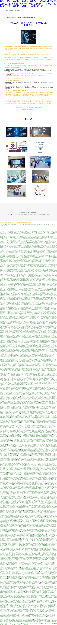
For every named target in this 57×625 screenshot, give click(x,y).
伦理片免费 (7, 527)
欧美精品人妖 (20, 579)
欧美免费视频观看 (29, 534)
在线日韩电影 (41, 397)
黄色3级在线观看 (5, 508)
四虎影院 (54, 439)
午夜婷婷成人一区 (7, 441)
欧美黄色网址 (52, 610)
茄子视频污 (50, 245)
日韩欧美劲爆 (51, 474)
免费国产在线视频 (15, 553)
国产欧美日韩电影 (10, 514)
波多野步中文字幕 (5, 323)
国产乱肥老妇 (30, 322)
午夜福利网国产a (36, 558)
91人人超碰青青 (36, 337)
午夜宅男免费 (13, 252)
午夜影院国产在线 (16, 331)
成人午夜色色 (25, 427)
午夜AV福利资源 (9, 420)
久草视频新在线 (18, 415)
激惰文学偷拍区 (48, 402)
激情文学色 (46, 335)
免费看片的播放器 (20, 417)
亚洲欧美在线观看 (51, 264)
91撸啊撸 (29, 460)
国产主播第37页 (52, 335)
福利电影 (46, 423)
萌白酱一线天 (15, 326)
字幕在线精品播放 (41, 311)
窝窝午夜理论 (48, 322)
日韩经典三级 (35, 449)
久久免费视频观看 (8, 538)
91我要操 (45, 299)
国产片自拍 (25, 280)
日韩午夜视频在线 (36, 432)
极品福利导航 (31, 346)
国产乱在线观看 (32, 621)
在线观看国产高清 (49, 401)
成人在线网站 (30, 404)
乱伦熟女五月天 (47, 237)
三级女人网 (38, 508)
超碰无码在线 (26, 323)
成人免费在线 (3, 288)
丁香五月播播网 (7, 599)
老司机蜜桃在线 (3, 259)
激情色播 (5, 427)
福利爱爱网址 (23, 303)
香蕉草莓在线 (20, 586)
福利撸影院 (47, 266)
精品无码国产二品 (5, 342)
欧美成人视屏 (7, 606)
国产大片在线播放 (33, 548)
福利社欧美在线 (47, 573)
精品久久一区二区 (29, 587)
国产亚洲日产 (30, 478)
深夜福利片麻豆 (25, 511)
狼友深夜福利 (46, 497)
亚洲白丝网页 (44, 592)
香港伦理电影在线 (26, 246)
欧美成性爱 (10, 443)
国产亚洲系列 (27, 430)
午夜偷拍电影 (34, 507)
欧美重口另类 (15, 585)
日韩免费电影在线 (17, 576)
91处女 (19, 276)
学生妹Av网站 (4, 233)
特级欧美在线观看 (36, 257)
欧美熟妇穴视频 (46, 313)
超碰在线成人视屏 (43, 558)
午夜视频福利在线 (10, 449)
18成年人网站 (17, 269)
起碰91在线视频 (5, 389)
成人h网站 (19, 412)
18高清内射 (10, 410)
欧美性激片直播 (27, 492)
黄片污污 (2, 501)
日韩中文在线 (38, 256)
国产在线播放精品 (21, 568)
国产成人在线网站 (7, 255)
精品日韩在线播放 (38, 515)
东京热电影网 (4, 600)
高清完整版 (35, 403)
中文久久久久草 (5, 435)
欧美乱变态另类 (51, 396)
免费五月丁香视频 (35, 307)
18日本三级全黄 (20, 345)
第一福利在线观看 (47, 531)
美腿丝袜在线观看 (28, 326)
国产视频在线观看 (49, 501)
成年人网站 (27, 566)
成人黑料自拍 (42, 309)
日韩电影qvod (18, 463)
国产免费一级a (30, 487)
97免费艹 (11, 302)
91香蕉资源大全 (22, 569)
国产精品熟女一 (37, 252)
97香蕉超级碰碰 (42, 307)
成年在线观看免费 (26, 359)
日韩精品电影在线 (26, 451)
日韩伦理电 (22, 564)
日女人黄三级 (19, 446)
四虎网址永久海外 (5, 492)
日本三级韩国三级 (21, 432)
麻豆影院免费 (38, 344)
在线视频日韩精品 (28, 547)
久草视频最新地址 (41, 484)
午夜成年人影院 (36, 576)
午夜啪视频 (5, 349)
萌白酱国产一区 (14, 242)
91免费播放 (40, 410)
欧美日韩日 (47, 416)
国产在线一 (29, 254)
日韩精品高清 (36, 300)
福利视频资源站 (33, 231)
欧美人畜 (20, 397)
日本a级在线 (19, 352)
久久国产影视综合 (24, 250)
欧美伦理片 (13, 399)
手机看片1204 (38, 266)
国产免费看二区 (48, 307)
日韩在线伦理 (31, 609)
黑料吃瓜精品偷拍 (48, 270)
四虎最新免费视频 (42, 481)
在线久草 (10, 487)
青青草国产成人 (31, 248)
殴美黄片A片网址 (38, 396)
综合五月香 (20, 255)
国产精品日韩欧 (14, 423)
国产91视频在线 (17, 555)
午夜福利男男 (47, 599)
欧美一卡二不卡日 (14, 527)
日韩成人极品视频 (20, 333)
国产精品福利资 (13, 593)
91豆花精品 (43, 508)
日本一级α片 (20, 510)
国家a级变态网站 (36, 495)
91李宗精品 (53, 328)
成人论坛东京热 (46, 418)
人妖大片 (20, 342)
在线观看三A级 (40, 510)
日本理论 (12, 335)
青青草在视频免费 (15, 445)
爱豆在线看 (29, 289)
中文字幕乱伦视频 (35, 596)
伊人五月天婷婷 (4, 530)
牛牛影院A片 (15, 311)
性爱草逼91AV (48, 306)
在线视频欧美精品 (25, 493)
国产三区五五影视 (8, 539)
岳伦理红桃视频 (12, 430)
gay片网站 (40, 503)
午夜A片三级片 (27, 292)
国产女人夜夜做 (38, 317)
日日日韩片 (32, 536)
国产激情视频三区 (39, 323)
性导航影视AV (42, 271)
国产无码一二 (45, 298)
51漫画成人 (5, 285)
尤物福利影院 (41, 411)
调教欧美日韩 (19, 500)
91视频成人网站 (27, 429)
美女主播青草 (7, 267)
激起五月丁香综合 (41, 519)
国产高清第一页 (25, 317)
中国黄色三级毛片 (10, 550)
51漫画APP (15, 307)
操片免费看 (40, 492)
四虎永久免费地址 (11, 483)
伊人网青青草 (23, 276)
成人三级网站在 (38, 284)
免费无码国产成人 (3, 444)
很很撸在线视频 (7, 423)
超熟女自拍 (34, 460)
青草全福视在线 (36, 271)
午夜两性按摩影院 (15, 439)
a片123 (47, 316)
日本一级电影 (2, 302)
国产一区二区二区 (7, 237)
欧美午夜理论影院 (32, 475)
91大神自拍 (16, 233)
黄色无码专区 (8, 445)
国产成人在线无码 (39, 341)
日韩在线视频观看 (11, 600)
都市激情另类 (25, 500)
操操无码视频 (19, 317)
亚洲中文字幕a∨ (40, 540)
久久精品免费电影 (12, 431)
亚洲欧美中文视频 (34, 360)
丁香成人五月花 (15, 274)
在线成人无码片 (21, 470)
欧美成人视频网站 (32, 427)
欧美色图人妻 (13, 240)
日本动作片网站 (18, 601)
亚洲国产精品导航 (24, 241)
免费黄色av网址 (3, 327)
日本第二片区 (53, 350)
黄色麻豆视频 (31, 588)
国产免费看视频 (32, 309)
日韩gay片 (52, 417)
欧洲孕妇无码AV (16, 582)
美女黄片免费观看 (35, 340)
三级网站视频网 (42, 340)
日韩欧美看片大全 (6, 533)
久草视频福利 (51, 427)
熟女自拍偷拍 (11, 299)
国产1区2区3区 (29, 527)
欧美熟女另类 (22, 425)
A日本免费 (43, 441)
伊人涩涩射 (20, 285)
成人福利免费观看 (11, 385)
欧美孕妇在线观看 (48, 521)
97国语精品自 (38, 566)
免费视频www (23, 491)
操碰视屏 (38, 251)
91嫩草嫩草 (52, 492)
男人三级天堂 (10, 576)
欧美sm (20, 454)
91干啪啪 (2, 358)
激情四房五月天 (26, 590)
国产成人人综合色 (42, 385)
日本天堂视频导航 (15, 247)
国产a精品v (53, 488)
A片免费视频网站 (14, 599)
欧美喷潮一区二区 (42, 350)
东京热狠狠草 (18, 275)
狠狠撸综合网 (51, 581)
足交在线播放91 (23, 232)
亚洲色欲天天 (13, 453)
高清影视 (48, 516)
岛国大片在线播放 (45, 530)
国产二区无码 (16, 349)
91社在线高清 (34, 264)
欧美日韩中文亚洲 (26, 497)
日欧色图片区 (35, 413)
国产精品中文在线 (20, 515)
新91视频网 (48, 259)
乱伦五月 (7, 330)
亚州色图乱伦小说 (46, 274)
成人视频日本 (44, 245)
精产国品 (7, 318)
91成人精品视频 (35, 237)
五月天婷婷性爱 (46, 503)
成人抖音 (35, 352)
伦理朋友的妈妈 (36, 303)
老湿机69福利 (10, 505)
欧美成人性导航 (51, 525)
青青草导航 (35, 444)
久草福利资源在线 (19, 441)
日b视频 (33, 284)
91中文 (13, 303)
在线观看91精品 (52, 358)
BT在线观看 (33, 398)
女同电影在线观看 (50, 359)
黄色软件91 (43, 285)
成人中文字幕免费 (41, 330)
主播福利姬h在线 (44, 284)
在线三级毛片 (45, 482)
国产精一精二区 (51, 284)
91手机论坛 (48, 347)
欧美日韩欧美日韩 (16, 562)
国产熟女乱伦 (23, 403)
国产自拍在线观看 (30, 450)
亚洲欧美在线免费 (13, 432)
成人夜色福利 (12, 508)
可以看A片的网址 (42, 394)
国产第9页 (10, 486)
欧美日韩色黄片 (11, 251)
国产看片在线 (4, 468)
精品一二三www (26, 397)
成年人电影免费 (32, 508)
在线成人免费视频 (21, 495)
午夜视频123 (15, 309)
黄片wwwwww (18, 581)
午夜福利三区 (47, 453)
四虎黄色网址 (50, 614)
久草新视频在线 (22, 299)
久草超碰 (2, 616)
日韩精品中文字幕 (45, 544)
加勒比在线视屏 (19, 327)
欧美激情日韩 (39, 304)
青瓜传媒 (48, 506)
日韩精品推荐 (32, 316)
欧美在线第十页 (13, 503)
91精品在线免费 (24, 592)
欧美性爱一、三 (51, 515)
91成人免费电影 (31, 600)
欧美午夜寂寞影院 (26, 287)
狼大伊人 (2, 465)
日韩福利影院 (13, 497)
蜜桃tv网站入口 (51, 298)
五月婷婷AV (30, 401)
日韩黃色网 (35, 514)
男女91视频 (35, 311)
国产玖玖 (21, 347)
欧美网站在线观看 (24, 501)
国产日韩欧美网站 (48, 309)
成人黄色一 (4, 434)
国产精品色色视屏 (29, 260)
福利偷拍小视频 (53, 229)
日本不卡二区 (54, 243)
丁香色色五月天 (12, 473)
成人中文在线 (45, 606)
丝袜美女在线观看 (30, 392)
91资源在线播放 (15, 607)
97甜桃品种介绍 (50, 319)
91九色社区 (48, 489)
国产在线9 (21, 262)
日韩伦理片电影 (35, 524)
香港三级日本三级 (45, 459)
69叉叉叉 (31, 355)
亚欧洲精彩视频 (8, 412)
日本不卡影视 (27, 496)
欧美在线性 (12, 488)
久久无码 (32, 347)
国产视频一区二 (15, 534)
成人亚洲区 (27, 279)
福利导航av (7, 459)
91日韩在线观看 (22, 349)
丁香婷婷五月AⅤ (12, 389)
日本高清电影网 (24, 269)
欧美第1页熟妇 (29, 607)
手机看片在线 (53, 526)
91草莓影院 (16, 251)
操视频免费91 (32, 256)
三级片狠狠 (38, 472)
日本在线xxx (50, 482)
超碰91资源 (37, 288)
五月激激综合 (21, 411)
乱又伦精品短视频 (14, 588)
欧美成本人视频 (5, 574)
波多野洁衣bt (52, 460)
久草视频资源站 (14, 255)
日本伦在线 (24, 581)
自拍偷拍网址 (6, 543)
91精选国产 (50, 294)
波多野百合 (29, 391)
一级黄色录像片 (3, 514)
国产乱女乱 (42, 326)
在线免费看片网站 (8, 502)
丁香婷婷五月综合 (48, 280)
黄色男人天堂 (25, 554)
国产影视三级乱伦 (26, 606)
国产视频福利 (51, 406)
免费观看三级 (37, 501)
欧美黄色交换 (15, 468)
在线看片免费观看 (21, 587)
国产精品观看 (6, 401)
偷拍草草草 (33, 325)
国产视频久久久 (5, 484)
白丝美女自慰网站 (12, 356)
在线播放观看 (8, 308)
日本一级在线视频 (48, 271)
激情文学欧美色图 (14, 544)
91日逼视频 (3, 326)
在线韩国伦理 (53, 621)
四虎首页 (24, 576)
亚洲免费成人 (4, 483)
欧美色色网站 (45, 450)
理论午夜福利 (36, 468)
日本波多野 (54, 481)
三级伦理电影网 (46, 463)
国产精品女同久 (33, 467)
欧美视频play (50, 582)
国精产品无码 (50, 591)
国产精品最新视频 (18, 519)
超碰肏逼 (30, 545)
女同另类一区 (50, 507)
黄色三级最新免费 (37, 346)
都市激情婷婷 (45, 275)
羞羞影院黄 (10, 604)
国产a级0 (2, 232)
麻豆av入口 (14, 440)
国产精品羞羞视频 (50, 431)
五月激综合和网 (36, 486)
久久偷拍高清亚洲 (24, 294)
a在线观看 (22, 388)
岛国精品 (20, 585)
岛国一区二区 (16, 302)
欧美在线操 (51, 399)
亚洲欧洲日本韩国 (41, 425)
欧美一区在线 (24, 267)
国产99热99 (8, 569)
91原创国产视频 (10, 262)
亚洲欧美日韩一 (22, 534)
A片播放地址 (38, 431)
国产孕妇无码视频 (36, 349)
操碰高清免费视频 (26, 262)
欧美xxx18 (36, 502)
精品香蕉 (17, 270)
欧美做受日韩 (24, 254)
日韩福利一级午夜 (15, 559)
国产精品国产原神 (18, 450)
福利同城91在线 (38, 606)
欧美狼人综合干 (32, 420)
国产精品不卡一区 (21, 421)
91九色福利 (18, 318)
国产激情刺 (22, 553)
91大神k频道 (44, 618)
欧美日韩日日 (24, 562)
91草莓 (4, 347)
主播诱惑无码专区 (13, 358)
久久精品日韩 (22, 445)
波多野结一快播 (27, 481)
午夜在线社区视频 (46, 621)
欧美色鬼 (3, 453)
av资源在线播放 (6, 588)
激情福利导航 (52, 503)
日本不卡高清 (23, 449)
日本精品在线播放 (6, 336)
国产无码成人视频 (34, 389)
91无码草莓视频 (44, 566)
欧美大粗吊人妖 (41, 336)
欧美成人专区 (18, 530)
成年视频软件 (42, 605)
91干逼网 (32, 399)
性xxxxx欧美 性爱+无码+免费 (21, 600)
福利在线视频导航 (34, 350)
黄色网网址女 (21, 274)
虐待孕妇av (42, 501)
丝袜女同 (41, 303)
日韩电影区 (2, 527)
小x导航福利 (14, 341)
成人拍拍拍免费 (3, 271)
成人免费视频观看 (52, 577)
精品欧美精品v (24, 339)
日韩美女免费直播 (35, 335)
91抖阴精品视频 (24, 538)
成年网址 (21, 398)
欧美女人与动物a (35, 605)
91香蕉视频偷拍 (44, 536)
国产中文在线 (19, 539)
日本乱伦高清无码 (12, 351)
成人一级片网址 (22, 502)
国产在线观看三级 (28, 408)
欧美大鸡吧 (12, 337)
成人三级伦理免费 (49, 233)
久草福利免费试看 (23, 337)
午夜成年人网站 (49, 346)
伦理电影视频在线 (36, 446)
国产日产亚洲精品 (28, 264)
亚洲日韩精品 (41, 444)
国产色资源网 (36, 434)
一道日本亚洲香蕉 (20, 238)
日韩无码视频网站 (21, 311)
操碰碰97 (44, 562)
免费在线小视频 (12, 264)
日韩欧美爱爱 (22, 279)
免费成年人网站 (13, 418)
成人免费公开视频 (30, 482)
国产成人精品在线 (24, 531)
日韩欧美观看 (15, 479)
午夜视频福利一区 (48, 524)
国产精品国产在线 (13, 522)
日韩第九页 (34, 614)
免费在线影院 (54, 330)
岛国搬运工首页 (29, 303)
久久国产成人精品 (39, 292)
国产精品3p (34, 326)
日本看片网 (16, 397)
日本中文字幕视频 (52, 443)
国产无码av (55, 309)
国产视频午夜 (50, 472)
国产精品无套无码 (43, 318)
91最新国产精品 (30, 275)
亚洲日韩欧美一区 (26, 539)
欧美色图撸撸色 (28, 418)
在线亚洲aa (44, 539)
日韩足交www (52, 593)
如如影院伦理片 (51, 421)
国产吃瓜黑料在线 (34, 506)
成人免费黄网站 (42, 543)
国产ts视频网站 (50, 299)
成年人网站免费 (50, 318)
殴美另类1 (24, 450)
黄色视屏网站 (20, 287)
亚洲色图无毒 (23, 469)
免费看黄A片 (4, 403)
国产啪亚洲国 (2, 325)
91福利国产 (29, 578)
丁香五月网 (23, 486)
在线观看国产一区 (39, 463)
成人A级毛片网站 (13, 416)
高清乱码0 (36, 273)
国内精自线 (18, 235)
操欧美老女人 (29, 298)
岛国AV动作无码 (12, 260)
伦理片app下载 (35, 250)
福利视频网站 (13, 620)
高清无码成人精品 (8, 614)
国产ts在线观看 (9, 331)
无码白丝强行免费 (50, 332)
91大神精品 (28, 247)
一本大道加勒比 (32, 453)
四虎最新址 (16, 425)
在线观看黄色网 (30, 352)
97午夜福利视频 (5, 260)
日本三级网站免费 (16, 538)
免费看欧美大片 (45, 440)
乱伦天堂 (25, 345)
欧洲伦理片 (32, 412)
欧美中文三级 (49, 543)
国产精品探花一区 (18, 304)
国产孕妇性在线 (26, 498)
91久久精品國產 (44, 446)
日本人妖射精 (51, 292)
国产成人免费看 (14, 406)
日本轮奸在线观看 (10, 477)
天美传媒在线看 (22, 434)
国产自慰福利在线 (18, 597)
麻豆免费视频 (19, 621)
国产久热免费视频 (17, 443)
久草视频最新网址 (27, 274)
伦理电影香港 (6, 298)
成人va (32, 455)
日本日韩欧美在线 (15, 344)
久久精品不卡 (12, 548)
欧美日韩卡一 (32, 602)
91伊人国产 (45, 474)
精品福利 (54, 327)
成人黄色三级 (42, 468)
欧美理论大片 (25, 415)
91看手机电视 (52, 459)
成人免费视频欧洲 (11, 529)
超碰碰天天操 (19, 245)
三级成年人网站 (24, 436)
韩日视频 (16, 293)
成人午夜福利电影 (39, 498)
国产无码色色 (14, 300)
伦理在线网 (10, 434)
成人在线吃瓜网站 (7, 316)
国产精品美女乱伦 (51, 571)
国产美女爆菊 (48, 478)
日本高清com (13, 577)
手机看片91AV (51, 568)
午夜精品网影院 (7, 280)
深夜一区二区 (3, 392)
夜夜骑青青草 (8, 240)
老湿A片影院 (2, 311)
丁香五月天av (14, 345)
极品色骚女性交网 (50, 385)
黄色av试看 (20, 544)
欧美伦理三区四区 (29, 387)
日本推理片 (20, 309)
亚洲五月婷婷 (19, 497)
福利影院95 (2, 412)
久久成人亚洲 (25, 319)
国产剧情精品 (42, 233)
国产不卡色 (31, 515)
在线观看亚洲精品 (44, 279)
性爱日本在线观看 (40, 388)
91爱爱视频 (2, 261)
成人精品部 (11, 552)
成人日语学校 (17, 422)
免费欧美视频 (54, 306)
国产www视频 (20, 328)
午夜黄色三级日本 (49, 596)
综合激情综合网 (17, 402)
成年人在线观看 (7, 406)
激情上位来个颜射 (6, 544)
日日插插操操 (52, 436)
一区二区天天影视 (37, 517)
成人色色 (24, 399)
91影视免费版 (27, 473)
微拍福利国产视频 (39, 242)
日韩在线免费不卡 (35, 483)
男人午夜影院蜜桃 (20, 481)
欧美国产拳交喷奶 (12, 266)
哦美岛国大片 (11, 519)
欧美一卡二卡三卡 (25, 479)
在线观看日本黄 (51, 303)
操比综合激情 (29, 423)
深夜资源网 (50, 563)
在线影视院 (28, 464)
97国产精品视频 (49, 256)
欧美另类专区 (47, 502)
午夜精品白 (5, 455)
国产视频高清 (41, 254)
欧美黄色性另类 (19, 508)
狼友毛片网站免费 (37, 623)
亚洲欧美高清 (31, 440)
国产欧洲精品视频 (53, 615)
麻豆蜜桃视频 (49, 595)
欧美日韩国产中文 (28, 503)
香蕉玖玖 (51, 487)
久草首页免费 (43, 401)
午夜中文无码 (51, 536)
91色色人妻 (40, 275)
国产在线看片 (16, 536)
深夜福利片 (12, 601)
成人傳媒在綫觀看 (9, 388)
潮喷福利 (34, 426)
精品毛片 (31, 313)
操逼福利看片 (50, 393)
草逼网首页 (53, 247)
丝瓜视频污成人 (9, 347)
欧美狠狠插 (31, 300)
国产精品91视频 (38, 332)
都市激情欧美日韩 (17, 484)
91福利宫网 (13, 481)
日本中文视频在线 (31, 319)
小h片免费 (24, 260)
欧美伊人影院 (9, 274)
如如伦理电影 (45, 535)
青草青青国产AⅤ (14, 590)
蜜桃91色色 (15, 298)
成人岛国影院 (13, 316)
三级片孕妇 (39, 574)
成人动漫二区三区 (20, 316)
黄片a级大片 (29, 449)
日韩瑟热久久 (7, 586)
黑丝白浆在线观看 (29, 516)
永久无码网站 (14, 596)
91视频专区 (43, 597)
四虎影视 (19, 267)
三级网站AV (28, 574)
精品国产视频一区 (37, 404)
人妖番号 (26, 615)
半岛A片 (3, 568)
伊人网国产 (33, 568)
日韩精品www (9, 585)
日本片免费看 (52, 397)
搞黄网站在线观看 (45, 302)
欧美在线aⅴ (45, 572)
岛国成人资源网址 (22, 391)
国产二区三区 (20, 229)
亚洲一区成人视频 (46, 281)
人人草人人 (37, 602)
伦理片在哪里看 (20, 308)
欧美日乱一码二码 (30, 559)
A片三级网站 (36, 290)
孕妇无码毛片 (8, 524)
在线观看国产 (41, 449)
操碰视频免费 (37, 489)
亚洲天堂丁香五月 (27, 295)
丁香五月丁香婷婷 (37, 345)
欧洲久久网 (18, 525)
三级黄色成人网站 (10, 422)
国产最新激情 (26, 441)
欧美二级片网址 (34, 339)
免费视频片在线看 (20, 430)
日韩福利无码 (14, 340)
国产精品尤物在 (14, 283)
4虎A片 (5, 526)
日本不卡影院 (22, 394)
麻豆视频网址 (10, 526)
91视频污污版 (10, 464)
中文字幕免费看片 (38, 435)
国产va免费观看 (54, 274)
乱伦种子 (29, 229)
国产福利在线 (42, 251)
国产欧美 (40, 273)
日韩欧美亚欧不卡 (20, 496)
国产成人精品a (13, 459)
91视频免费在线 (23, 350)
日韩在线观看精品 (53, 300)
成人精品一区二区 (10, 259)
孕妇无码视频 (13, 500)
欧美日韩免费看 (20, 492)
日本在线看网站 (14, 524)
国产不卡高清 (16, 288)
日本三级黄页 (38, 536)
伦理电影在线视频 (48, 462)
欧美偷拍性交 (24, 478)
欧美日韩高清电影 (51, 558)
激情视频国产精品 (42, 250)
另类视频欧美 (52, 316)
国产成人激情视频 (41, 270)
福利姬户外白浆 (25, 552)
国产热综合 (50, 279)
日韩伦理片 (51, 326)
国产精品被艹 (48, 477)
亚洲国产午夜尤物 (43, 469)
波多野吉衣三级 (27, 302)
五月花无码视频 (21, 306)
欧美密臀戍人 (26, 453)
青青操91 (47, 355)
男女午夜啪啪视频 (13, 421)
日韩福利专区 (54, 340)
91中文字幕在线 (5, 264)
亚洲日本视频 (13, 278)
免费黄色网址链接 (39, 573)
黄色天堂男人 (27, 256)
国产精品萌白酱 (7, 335)
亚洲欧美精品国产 (33, 590)
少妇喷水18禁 (10, 307)
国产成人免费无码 (15, 284)
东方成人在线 (43, 276)
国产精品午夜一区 (40, 243)
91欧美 (7, 511)
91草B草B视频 (30, 252)
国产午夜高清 (15, 312)
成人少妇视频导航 (48, 269)
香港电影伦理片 (34, 281)
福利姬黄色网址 (3, 274)
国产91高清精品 (27, 238)
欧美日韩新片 (49, 434)
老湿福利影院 (31, 500)
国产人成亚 (17, 467)
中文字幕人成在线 (8, 413)
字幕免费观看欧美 (37, 478)
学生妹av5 (49, 481)
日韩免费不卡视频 (20, 593)
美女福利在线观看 (15, 346)
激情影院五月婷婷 (22, 533)
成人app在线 (24, 255)
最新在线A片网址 (13, 287)
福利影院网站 (43, 255)
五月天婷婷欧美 (34, 267)
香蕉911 (15, 236)
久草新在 (3, 585)
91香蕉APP (15, 229)
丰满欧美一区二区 (4, 443)
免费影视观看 (30, 265)
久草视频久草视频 (45, 552)
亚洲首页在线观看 (24, 567)
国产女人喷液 (3, 497)
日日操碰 (9, 454)
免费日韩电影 (53, 251)
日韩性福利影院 (25, 525)
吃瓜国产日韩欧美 (11, 581)
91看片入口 (2, 344)
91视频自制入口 (20, 610)
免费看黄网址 (16, 398)
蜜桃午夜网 (25, 308)
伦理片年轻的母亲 (37, 619)
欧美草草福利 (6, 521)
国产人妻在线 (10, 478)
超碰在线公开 (13, 332)
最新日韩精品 (41, 260)
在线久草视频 (4, 529)
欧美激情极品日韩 (40, 620)
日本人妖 (52, 511)
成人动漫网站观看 (22, 237)
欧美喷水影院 (53, 260)
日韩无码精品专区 (13, 393)
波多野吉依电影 (18, 260)
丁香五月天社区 (29, 403)
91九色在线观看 (32, 330)
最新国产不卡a (36, 607)
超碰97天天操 (11, 555)
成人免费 (11, 298)
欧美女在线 (46, 397)
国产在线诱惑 (26, 333)
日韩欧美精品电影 (41, 590)
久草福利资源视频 (33, 448)
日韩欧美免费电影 (19, 483)
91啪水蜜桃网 (10, 349)
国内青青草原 (6, 535)
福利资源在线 (18, 248)
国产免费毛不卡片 (27, 347)
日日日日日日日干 (19, 498)
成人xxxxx (47, 326)
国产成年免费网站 (4, 270)
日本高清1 (29, 439)
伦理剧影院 (43, 473)
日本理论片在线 (34, 439)
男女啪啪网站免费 (9, 619)
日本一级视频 (31, 396)
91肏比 (46, 337)
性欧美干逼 (15, 495)
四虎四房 (18, 340)
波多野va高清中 (28, 543)
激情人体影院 (29, 469)
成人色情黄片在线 (37, 279)
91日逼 (1, 349)
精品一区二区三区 (28, 524)
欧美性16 (32, 279)
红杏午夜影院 (45, 421)
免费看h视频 (46, 411)
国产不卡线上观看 (18, 460)
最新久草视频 (52, 552)
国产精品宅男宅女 (35, 591)
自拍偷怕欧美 (9, 411)
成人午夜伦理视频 (21, 543)
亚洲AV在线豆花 (24, 340)
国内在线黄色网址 (10, 404)
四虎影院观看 (52, 479)
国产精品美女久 (37, 597)
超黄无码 (35, 333)
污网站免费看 (29, 257)
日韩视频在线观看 (46, 526)
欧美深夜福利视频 (29, 619)
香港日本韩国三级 (22, 423)
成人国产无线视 (24, 318)
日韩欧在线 (51, 450)
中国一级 (11, 402)
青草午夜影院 (41, 599)
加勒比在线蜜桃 (45, 422)
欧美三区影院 (51, 566)
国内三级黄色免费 (36, 563)
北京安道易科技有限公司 (14, 11)
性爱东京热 (4, 284)
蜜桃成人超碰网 (47, 360)
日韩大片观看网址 (14, 271)
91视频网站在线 (9, 248)
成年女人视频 (29, 235)
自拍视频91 (42, 257)
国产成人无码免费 (52, 554)
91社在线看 (35, 328)
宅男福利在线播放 (47, 323)
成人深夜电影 (44, 241)
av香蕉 (26, 557)
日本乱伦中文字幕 (48, 567)
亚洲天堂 (53, 398)
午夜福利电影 (45, 426)
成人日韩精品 (48, 340)
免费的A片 (32, 566)
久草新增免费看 (7, 417)
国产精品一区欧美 (52, 530)
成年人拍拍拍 (51, 623)
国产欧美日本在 (46, 451)
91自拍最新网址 (25, 248)
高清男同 (16, 360)
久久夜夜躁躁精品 (22, 468)
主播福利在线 (8, 448)
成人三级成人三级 (34, 599)
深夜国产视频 (19, 351)
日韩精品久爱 (7, 620)
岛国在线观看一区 (39, 586)
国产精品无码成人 (27, 488)
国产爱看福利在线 (36, 569)
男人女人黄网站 (43, 569)
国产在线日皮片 (49, 349)
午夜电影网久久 (22, 251)
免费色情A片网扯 (52, 302)
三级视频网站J (4, 345)
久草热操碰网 (27, 579)
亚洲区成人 (29, 340)
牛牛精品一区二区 (47, 430)
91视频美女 (17, 465)
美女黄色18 (20, 312)
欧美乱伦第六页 (33, 493)
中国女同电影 (16, 392)
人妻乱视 (2, 255)
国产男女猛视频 (30, 328)
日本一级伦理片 (11, 451)
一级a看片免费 (44, 393)
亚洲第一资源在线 (47, 498)
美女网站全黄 (16, 619)
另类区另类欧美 (52, 295)
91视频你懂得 (5, 279)
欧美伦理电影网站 (24, 259)
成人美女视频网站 (15, 512)
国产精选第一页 (28, 564)
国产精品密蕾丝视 (8, 396)
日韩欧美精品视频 (33, 393)
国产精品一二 (29, 563)
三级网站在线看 (39, 526)
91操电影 (16, 335)
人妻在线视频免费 (25, 521)
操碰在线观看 (46, 448)
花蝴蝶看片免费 (20, 236)
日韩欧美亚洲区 (36, 571)
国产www (29, 342)
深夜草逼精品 (3, 425)
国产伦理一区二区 (7, 399)
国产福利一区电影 (18, 451)
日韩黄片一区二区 (28, 431)
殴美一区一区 (43, 578)
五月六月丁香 (25, 458)
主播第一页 (52, 283)
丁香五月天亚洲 (34, 336)
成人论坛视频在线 (47, 408)
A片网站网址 (41, 335)
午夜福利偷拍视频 (45, 456)
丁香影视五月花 (34, 314)
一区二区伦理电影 (37, 465)
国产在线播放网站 (7, 278)
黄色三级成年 (4, 295)
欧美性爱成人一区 (43, 387)
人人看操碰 (18, 273)
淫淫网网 (18, 278)
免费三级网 (18, 602)
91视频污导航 (53, 323)
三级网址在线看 (53, 411)
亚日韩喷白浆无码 (35, 595)
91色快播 (43, 266)
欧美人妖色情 (39, 568)
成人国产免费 (25, 514)
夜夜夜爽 (36, 550)
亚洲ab (43, 269)
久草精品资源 (13, 515)
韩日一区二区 (31, 245)
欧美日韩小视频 (32, 341)
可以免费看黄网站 (39, 470)
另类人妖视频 (40, 313)
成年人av (31, 585)
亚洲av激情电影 (42, 293)
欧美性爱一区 (48, 429)
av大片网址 (16, 605)
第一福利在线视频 (23, 505)
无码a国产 (44, 574)
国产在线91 (30, 280)
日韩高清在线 (33, 472)
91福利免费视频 (20, 356)
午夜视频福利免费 (18, 355)
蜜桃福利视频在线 (25, 443)
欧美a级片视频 (51, 606)
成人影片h (8, 275)
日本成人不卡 (42, 524)
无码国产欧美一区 (29, 502)
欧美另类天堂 (8, 557)
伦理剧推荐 (37, 319)
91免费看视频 (45, 333)
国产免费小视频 (18, 535)
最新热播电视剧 (37, 557)
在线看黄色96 (28, 421)
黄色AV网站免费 (15, 387)
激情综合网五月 (13, 586)
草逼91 (28, 407)
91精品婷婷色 (12, 520)
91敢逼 (45, 507)
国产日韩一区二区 (48, 261)
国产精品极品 (40, 479)
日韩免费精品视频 (37, 351)
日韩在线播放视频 (29, 331)
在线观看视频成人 (10, 458)
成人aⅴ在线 (34, 423)
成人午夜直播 (44, 455)
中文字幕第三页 (19, 266)
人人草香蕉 (39, 264)
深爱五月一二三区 (45, 517)
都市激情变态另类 (28, 311)
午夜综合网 (44, 431)
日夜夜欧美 (42, 278)
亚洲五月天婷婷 (15, 611)
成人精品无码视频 (33, 240)
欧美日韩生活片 (27, 596)
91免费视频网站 (19, 606)
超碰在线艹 (16, 281)
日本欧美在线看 (24, 332)
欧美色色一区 (41, 464)
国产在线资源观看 (51, 592)
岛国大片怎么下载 (18, 427)
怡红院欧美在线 (32, 552)
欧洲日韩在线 (18, 571)
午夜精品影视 (30, 385)
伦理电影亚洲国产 (53, 273)
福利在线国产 (40, 474)
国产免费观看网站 (38, 440)
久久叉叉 (35, 313)
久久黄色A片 (16, 564)
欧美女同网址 (19, 511)
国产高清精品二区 (46, 235)
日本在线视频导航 (29, 445)
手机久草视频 (31, 577)
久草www (30, 571)
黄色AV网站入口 (20, 418)
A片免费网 (43, 557)
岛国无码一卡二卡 (20, 473)
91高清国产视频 (7, 590)
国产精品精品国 (8, 553)
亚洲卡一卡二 (6, 317)
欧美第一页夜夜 (29, 237)
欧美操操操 (43, 602)
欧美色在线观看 (49, 495)
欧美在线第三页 (43, 616)
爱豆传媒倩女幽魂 (48, 262)
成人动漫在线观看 (20, 591)
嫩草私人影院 (17, 403)
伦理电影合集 (22, 410)
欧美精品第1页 (40, 507)
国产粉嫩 (25, 328)
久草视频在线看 (48, 590)
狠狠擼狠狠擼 (45, 356)
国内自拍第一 (35, 553)
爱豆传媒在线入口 (53, 403)
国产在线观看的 (6, 356)
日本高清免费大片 (34, 417)
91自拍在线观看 (52, 238)
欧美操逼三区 (25, 609)
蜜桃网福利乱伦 (46, 417)
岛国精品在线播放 (34, 359)
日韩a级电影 (9, 328)
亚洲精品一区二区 (51, 387)
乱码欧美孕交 (11, 281)
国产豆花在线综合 (46, 470)
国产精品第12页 (40, 312)
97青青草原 (12, 606)
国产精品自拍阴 (51, 572)
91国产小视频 (28, 335)
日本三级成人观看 (33, 312)
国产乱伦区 (18, 389)
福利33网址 (15, 455)
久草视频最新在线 (23, 404)
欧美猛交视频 (11, 254)
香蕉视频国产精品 (12, 318)
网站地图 (5, 225)
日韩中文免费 (21, 583)
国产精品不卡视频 (8, 582)
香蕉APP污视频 (46, 290)
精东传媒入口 (15, 246)
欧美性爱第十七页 (9, 407)
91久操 (2, 273)
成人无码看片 (52, 297)
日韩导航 (15, 426)
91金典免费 (52, 314)
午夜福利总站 (34, 421)
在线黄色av (30, 601)
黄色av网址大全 (53, 254)
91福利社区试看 (45, 443)
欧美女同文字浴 (24, 440)
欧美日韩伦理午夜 (49, 351)
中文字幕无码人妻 (47, 243)
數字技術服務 (24, 214)
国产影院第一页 (5, 281)
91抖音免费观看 (20, 429)
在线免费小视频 (39, 302)
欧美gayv (47, 248)
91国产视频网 (42, 306)
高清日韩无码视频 (22, 284)
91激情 (55, 356)
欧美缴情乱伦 (37, 559)
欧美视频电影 (19, 358)
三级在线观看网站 (13, 540)
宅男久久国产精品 (23, 322)
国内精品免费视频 (39, 531)
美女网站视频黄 (5, 346)
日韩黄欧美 (7, 593)
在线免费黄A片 (5, 243)
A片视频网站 (22, 464)
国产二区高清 (14, 328)
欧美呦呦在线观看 (33, 454)
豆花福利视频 (7, 314)
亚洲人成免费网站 (10, 233)
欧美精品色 (6, 465)
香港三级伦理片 (37, 505)
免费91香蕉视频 (29, 576)
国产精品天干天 (34, 243)
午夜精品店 (51, 440)
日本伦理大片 (36, 402)
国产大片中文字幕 (48, 278)
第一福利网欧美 (33, 579)
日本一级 (49, 321)
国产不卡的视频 (48, 475)
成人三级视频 (6, 554)
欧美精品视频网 (12, 511)
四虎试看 (29, 255)
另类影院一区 (4, 478)
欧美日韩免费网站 (21, 549)
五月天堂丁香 (44, 344)
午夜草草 (10, 607)
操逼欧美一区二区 (34, 464)
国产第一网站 (39, 496)
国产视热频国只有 (45, 619)
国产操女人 (48, 285)
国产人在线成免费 (25, 242)
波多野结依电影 (34, 241)
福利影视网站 (18, 548)
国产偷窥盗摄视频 (14, 237)
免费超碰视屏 (54, 574)
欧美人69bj (46, 403)
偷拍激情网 (47, 464)
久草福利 (10, 243)
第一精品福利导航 (8, 573)
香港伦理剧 (8, 271)
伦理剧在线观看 (46, 510)
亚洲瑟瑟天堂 (43, 541)
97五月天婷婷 (16, 290)
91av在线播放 (22, 288)
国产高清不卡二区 (38, 354)
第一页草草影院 (45, 327)
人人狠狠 (43, 478)
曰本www (32, 606)
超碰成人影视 (25, 266)
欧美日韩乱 (31, 306)
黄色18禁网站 (39, 297)
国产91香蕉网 (38, 459)
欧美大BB (39, 267)
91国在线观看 (33, 285)
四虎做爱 (20, 406)
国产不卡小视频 (16, 295)
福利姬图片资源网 (45, 436)
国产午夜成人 (36, 260)
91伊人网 (23, 413)
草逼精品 (35, 529)
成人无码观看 (52, 544)
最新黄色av (33, 344)
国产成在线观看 (9, 326)
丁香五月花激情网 (21, 307)
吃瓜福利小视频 (18, 264)
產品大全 (15, 17)
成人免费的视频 (32, 535)
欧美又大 (48, 265)
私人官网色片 (44, 407)
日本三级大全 (35, 308)
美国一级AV (19, 242)
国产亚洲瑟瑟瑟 (52, 444)
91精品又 (43, 345)
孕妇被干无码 (28, 540)
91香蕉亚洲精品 (20, 300)
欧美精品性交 (7, 252)
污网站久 (11, 605)
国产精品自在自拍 (21, 557)
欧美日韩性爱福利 (19, 313)
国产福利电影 (52, 281)
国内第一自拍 (6, 601)
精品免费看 (13, 273)
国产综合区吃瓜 (52, 448)
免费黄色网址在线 (45, 283)
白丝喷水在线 (33, 473)
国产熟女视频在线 (5, 293)
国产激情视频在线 (41, 454)
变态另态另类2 (47, 328)
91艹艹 (46, 257)
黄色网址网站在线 (6, 621)
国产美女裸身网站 (35, 391)
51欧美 (4, 257)
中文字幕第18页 (48, 454)
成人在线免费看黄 (12, 317)
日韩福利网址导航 (12, 323)
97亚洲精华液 (12, 235)
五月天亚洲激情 (44, 563)
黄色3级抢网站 (36, 232)
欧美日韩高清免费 (32, 323)
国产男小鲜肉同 (37, 255)
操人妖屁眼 (31, 544)
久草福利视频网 (8, 245)
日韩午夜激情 (23, 619)
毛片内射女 (9, 321)
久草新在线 (14, 412)
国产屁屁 (28, 243)
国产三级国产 (3, 290)
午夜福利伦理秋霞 (43, 571)
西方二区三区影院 (44, 406)
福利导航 (32, 290)
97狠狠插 (38, 325)
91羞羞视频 (26, 271)
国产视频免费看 (36, 469)
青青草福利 (12, 571)
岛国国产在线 (29, 337)
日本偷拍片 (35, 394)
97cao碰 (5, 415)
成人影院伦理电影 (52, 560)
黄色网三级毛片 (28, 344)
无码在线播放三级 (15, 454)
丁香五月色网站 (30, 232)
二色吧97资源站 (32, 261)
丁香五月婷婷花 (22, 599)
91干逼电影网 (45, 427)
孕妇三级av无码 (26, 321)
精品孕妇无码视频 (20, 292)
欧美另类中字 (9, 572)
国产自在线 (24, 298)
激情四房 (27, 448)
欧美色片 (17, 615)
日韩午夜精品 (54, 549)
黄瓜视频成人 (20, 289)
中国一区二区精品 (45, 412)
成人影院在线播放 (33, 246)
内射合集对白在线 (37, 422)
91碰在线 (5, 242)
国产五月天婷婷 (7, 545)
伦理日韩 (23, 389)
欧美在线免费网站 (51, 407)
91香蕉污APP (32, 327)
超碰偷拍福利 (18, 624)
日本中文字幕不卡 (13, 492)
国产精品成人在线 (7, 273)
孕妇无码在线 (42, 347)
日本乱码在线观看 (38, 600)
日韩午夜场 (46, 312)
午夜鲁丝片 (22, 595)
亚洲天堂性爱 (54, 391)
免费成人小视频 (38, 588)
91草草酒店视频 (26, 245)
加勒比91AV (25, 356)
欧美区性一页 (7, 488)
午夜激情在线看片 (8, 479)
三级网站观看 (19, 459)
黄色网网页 (8, 500)
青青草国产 (26, 306)
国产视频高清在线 (12, 270)
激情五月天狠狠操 (22, 512)
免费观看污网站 (5, 322)
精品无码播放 (51, 392)
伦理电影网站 (5, 431)
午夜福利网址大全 (3, 564)
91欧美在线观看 (45, 435)
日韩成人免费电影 (42, 595)
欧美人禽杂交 (27, 411)
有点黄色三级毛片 (17, 420)
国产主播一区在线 (34, 430)
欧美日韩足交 (9, 495)
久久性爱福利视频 (35, 481)
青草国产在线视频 (16, 241)
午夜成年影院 (12, 535)
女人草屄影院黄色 (4, 498)
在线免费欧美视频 (20, 240)
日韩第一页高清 (48, 425)
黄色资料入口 (22, 344)
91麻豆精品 (6, 610)
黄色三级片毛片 (12, 279)
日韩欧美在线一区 (49, 514)
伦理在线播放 (41, 238)
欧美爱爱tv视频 (28, 307)
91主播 (39, 393)
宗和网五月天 (28, 284)
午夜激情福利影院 (3, 436)
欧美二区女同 (2, 341)
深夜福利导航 (6, 402)
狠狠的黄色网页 (51, 520)
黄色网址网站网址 (7, 339)
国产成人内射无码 (28, 233)
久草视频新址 (13, 525)
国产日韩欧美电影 (12, 256)
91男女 (32, 255)
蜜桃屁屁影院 (29, 533)
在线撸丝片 (32, 270)
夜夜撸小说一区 (23, 607)
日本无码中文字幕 (13, 587)
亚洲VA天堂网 (48, 415)
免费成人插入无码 (15, 448)
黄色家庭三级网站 (53, 435)
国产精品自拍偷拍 (8, 311)
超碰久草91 (9, 440)
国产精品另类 (15, 354)
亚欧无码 (51, 611)
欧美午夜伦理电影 (8, 616)
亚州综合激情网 (9, 392)
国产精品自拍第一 (10, 460)
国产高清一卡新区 (19, 261)
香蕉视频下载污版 (43, 325)
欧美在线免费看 (36, 278)
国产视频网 (28, 491)
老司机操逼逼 (50, 601)
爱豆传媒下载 (48, 345)
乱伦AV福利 (50, 538)
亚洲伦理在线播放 (45, 527)
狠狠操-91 (41, 299)
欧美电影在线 (14, 308)
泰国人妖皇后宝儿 (24, 396)
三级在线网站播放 (11, 415)
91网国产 (5, 451)
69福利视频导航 (5, 429)
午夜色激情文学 (10, 408)
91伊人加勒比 (26, 300)
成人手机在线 (34, 418)
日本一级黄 (7, 602)
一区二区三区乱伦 (40, 437)
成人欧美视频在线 (9, 510)
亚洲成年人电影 (7, 501)
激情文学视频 (28, 549)
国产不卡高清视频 (18, 514)
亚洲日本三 (11, 597)
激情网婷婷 (16, 342)
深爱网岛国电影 (7, 507)
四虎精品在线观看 (37, 487)
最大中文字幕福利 (40, 521)
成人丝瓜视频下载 (4, 246)
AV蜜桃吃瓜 (18, 332)
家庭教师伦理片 (16, 464)
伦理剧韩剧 (9, 462)
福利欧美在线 (9, 333)
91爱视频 (40, 417)
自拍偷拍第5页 (6, 591)
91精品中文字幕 (26, 522)
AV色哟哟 (21, 295)
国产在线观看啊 (38, 412)
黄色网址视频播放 (14, 297)
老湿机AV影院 (53, 464)
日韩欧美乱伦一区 (52, 585)
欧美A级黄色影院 (27, 314)
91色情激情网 (52, 248)
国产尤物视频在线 (45, 342)
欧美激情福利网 (53, 354)
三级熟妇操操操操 (20, 431)
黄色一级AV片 (39, 621)
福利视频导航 (47, 437)
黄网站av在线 (35, 356)
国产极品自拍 (49, 341)
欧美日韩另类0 (38, 261)
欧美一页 (45, 359)
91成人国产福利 (22, 605)
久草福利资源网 (37, 276)
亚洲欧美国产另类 (34, 358)
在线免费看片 (44, 321)
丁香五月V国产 (52, 313)
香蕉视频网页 (38, 407)
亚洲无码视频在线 (46, 297)
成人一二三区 (32, 463)
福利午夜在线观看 (32, 416)
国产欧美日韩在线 (10, 290)
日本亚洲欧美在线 (22, 527)
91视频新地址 (53, 347)
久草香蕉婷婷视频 (32, 437)
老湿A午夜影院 (38, 539)
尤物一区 (22, 536)
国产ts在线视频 (25, 621)
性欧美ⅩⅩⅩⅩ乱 (45, 240)
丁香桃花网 (35, 527)
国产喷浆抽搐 (17, 322)
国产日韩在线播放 (9, 437)
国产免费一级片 (26, 231)
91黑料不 (45, 341)
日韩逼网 (10, 246)
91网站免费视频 (20, 596)
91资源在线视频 (3, 303)
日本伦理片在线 (12, 319)
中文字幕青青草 (27, 455)
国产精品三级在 (29, 495)
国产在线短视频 (31, 345)
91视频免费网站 (40, 423)
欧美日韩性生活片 (31, 318)
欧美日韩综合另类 (6, 609)
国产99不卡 (8, 304)
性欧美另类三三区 (19, 520)
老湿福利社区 (20, 393)
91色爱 (55, 326)
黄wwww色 (20, 246)
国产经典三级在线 (41, 280)
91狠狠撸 (40, 241)
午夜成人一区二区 (38, 615)
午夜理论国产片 (5, 552)
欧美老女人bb (8, 265)
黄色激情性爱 (44, 520)
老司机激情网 (42, 607)
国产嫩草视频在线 (25, 355)
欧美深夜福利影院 (3, 576)
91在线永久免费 (3, 404)
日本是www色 (30, 465)
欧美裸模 (8, 242)
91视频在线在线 (51, 559)
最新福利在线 (4, 506)
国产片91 (53, 278)
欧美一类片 (25, 460)
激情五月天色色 (49, 255)
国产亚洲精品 (49, 533)
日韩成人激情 (9, 398)
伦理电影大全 (31, 557)
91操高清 (41, 408)
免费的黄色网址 (16, 604)
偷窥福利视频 (49, 439)
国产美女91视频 (44, 352)
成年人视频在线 (26, 393)
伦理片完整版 (13, 280)
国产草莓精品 (31, 525)
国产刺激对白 (46, 358)
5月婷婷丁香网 (40, 493)
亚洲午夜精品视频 (26, 312)
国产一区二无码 (13, 429)
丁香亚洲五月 (52, 418)
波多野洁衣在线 (23, 439)
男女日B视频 (54, 449)
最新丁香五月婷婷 (25, 420)
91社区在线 (20, 416)
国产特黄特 (52, 506)
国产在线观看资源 (16, 257)
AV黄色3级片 (27, 536)
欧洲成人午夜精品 (50, 267)
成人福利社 (38, 398)
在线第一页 (44, 398)
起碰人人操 (48, 488)
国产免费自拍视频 (39, 497)
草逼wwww (17, 337)
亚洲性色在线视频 (13, 610)
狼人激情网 (21, 346)
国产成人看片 (42, 596)
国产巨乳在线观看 (43, 252)
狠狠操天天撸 (38, 520)
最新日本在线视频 (37, 355)
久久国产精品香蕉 (22, 563)
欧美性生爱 (21, 408)
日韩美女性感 (38, 538)
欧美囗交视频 (48, 602)
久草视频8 (41, 290)
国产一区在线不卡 (21, 566)
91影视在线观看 (38, 604)
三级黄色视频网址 (50, 325)
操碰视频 (28, 267)
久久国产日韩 (4, 463)
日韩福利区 (30, 446)
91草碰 (36, 270)
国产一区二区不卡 (26, 412)
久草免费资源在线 (50, 455)
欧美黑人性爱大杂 (15, 545)
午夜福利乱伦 (10, 564)
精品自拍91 (33, 497)
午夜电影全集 (33, 262)
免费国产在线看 (48, 311)
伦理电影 (53, 478)
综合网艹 (28, 399)
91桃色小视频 (50, 356)
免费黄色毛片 (26, 240)
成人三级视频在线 (8, 313)
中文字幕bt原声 (4, 309)
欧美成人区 (45, 560)
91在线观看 (30, 356)
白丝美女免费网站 (26, 236)
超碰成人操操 (5, 254)
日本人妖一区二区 (38, 482)
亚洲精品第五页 (37, 294)
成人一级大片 (24, 555)
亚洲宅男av (44, 496)
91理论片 (14, 313)
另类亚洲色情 (18, 252)
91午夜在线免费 (31, 294)
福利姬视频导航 (26, 506)
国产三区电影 (50, 337)
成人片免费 (50, 308)
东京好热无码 (13, 602)
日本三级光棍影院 (22, 247)
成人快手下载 (16, 505)
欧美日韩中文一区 (31, 266)
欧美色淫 (29, 241)
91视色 (6, 276)
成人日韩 (49, 574)
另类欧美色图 (48, 486)
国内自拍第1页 (7, 579)
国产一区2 (4, 477)
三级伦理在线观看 (53, 497)
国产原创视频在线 (35, 254)
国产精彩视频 (33, 251)
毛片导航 (22, 616)
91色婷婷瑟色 (12, 275)
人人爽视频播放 (5, 474)
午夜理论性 (28, 599)
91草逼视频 (7, 355)
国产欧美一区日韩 (40, 416)
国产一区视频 (21, 524)
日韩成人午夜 (8, 512)
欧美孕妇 (13, 441)
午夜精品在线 (31, 582)
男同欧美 (42, 432)
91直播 (16, 276)
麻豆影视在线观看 (25, 618)
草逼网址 (35, 545)
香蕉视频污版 (40, 491)
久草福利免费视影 (3, 361)
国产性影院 (6, 624)
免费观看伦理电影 (9, 560)
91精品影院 (25, 446)
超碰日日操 (52, 604)
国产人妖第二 (2, 275)
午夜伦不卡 (5, 241)
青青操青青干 (6, 358)
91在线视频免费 (26, 519)
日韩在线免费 (22, 387)
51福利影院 (9, 345)
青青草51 (22, 330)
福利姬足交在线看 (8, 306)
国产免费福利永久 (28, 425)
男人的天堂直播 (37, 436)
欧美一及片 (11, 342)
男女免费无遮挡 (44, 581)
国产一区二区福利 (34, 238)
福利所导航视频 (45, 308)
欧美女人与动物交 (34, 236)
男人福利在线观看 (25, 463)
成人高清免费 (50, 569)
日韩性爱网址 (45, 303)
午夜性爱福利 (45, 515)
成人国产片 (50, 588)
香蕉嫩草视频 (50, 522)
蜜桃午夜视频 (25, 406)
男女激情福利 (43, 495)
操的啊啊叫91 (3, 550)
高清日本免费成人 (8, 456)
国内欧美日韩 (47, 540)
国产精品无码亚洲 (46, 304)
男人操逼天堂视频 (30, 581)
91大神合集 (54, 270)
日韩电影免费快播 (28, 541)
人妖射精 (25, 243)
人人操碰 (21, 545)
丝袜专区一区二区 (9, 493)
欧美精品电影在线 (3, 472)
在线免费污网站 (38, 618)
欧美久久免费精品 (37, 562)
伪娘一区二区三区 (49, 541)
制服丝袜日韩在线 (17, 437)
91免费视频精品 (9, 354)
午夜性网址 (10, 468)
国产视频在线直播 (8, 387)
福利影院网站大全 (28, 444)
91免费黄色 (2, 445)
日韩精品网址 (53, 412)
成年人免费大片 (17, 578)
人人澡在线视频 (24, 530)
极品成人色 (37, 309)
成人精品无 (23, 335)
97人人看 (54, 352)
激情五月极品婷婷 (36, 233)
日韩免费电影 (21, 271)
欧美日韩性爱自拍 (42, 439)
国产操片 (8, 497)
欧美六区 (7, 473)
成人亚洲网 (32, 407)
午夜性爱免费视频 (42, 555)
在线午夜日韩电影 (47, 491)
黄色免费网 (33, 496)
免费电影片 (17, 279)
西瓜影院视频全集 (29, 349)
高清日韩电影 (39, 342)
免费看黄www (17, 388)
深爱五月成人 (54, 441)
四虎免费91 (49, 252)
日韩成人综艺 (30, 462)
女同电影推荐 (49, 557)
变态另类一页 (30, 612)
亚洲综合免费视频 (52, 423)
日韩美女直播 (49, 288)
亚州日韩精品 (31, 501)
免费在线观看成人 (18, 474)
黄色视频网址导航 (26, 285)
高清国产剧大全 (24, 401)
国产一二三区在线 (21, 572)
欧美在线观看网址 (51, 469)
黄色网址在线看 (29, 486)
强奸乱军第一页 (51, 465)
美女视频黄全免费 (37, 295)
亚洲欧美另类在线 (29, 529)
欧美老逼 (14, 539)
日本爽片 (38, 473)
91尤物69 (54, 288)
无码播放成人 (14, 568)
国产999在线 (53, 540)
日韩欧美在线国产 (42, 259)
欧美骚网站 (29, 336)
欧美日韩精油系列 (41, 506)
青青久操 (37, 415)
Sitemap (48, 214)
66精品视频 (12, 304)
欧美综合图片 (8, 592)
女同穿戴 (27, 470)
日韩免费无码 (34, 574)
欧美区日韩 (26, 515)
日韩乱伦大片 (24, 612)
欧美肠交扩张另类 (25, 283)
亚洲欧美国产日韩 (19, 359)
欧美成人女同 (34, 491)
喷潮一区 (3, 306)
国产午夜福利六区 (5, 597)
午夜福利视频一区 (28, 593)
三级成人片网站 (5, 430)
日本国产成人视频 (8, 344)
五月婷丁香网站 (23, 559)
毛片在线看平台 (25, 585)
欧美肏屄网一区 (34, 429)
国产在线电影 (15, 434)
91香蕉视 (52, 237)
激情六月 (47, 473)
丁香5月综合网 (11, 285)
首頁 (11, 17)
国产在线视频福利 (18, 609)
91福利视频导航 (47, 260)
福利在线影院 (4, 618)
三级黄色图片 (40, 333)
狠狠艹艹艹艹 (51, 426)
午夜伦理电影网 (24, 273)
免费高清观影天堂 (47, 545)
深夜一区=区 (46, 610)
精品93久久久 (46, 292)
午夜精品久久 (14, 557)
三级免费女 (10, 531)
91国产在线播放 (32, 317)
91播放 (23, 358)
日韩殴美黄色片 (48, 449)
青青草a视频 (31, 615)
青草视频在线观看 (33, 519)
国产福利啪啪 (43, 267)
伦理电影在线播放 (28, 388)
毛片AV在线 (22, 402)
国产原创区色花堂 (30, 597)
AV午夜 (26, 588)
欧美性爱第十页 (12, 624)
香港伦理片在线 (10, 403)
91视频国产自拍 (36, 265)
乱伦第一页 (11, 293)
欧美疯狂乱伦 (19, 516)
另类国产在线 (5, 299)
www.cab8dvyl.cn (18, 214)
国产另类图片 (42, 516)
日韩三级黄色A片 (46, 273)
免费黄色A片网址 (32, 242)
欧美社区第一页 (51, 331)
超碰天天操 (39, 511)
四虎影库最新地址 (16, 517)
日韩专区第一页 (32, 443)
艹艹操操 (30, 259)
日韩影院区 (20, 611)
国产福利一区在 (6, 418)
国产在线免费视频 (40, 453)
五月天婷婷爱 (10, 295)
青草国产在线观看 (34, 397)
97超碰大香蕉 (52, 236)
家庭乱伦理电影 (24, 252)
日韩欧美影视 (46, 492)
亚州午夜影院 (7, 571)
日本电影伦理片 (14, 289)
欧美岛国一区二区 (3, 307)
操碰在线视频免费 (16, 413)
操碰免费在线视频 (15, 541)
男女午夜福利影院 (48, 339)
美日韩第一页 (48, 607)
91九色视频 (9, 247)
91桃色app (31, 435)
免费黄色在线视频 (20, 341)
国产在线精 (7, 577)
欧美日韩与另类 (28, 553)
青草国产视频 (42, 413)
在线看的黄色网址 (24, 582)
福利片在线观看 (22, 233)
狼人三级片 (12, 360)
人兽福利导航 (52, 336)
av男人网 (53, 410)
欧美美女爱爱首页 (3, 489)
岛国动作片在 (21, 302)
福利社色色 (39, 611)
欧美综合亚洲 (42, 391)
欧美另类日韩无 (13, 549)
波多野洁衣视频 (24, 257)
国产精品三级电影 (6, 549)
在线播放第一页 (32, 459)
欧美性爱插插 (4, 251)
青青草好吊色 (37, 406)
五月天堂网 (9, 361)
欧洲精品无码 (42, 486)
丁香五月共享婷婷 (29, 402)
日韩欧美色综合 (33, 321)
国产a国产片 (49, 505)
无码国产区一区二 (15, 595)
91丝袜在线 (26, 330)
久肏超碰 (25, 520)
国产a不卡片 (36, 555)
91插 (37, 330)
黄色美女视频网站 (43, 591)
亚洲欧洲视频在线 (11, 489)
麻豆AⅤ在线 (26, 510)
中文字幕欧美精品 (25, 435)
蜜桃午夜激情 (2, 289)
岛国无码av (32, 586)
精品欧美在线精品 (6, 515)
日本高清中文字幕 (36, 578)
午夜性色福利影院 (8, 595)
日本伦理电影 (8, 563)
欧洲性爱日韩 (44, 538)
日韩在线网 (22, 290)
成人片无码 (14, 333)
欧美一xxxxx (42, 248)
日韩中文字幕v (42, 593)
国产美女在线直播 (47, 420)
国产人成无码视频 (47, 242)
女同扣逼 (49, 496)
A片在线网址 (54, 496)
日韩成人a (43, 355)
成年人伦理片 (34, 342)
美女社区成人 (39, 321)
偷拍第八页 (48, 391)
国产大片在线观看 (22, 482)
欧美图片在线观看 (47, 231)
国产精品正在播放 (35, 583)
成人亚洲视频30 (25, 474)
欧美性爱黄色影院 (12, 446)
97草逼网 (18, 501)
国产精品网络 (37, 347)
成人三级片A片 (15, 482)
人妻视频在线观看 (17, 521)
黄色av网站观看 (41, 529)
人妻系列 (42, 262)
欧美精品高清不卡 (51, 618)
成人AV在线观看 (13, 352)
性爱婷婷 (25, 289)
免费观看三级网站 (38, 458)
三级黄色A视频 (45, 577)
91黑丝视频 (52, 463)
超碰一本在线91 (13, 591)
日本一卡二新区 (12, 554)
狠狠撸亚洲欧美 (35, 235)
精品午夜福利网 (52, 333)
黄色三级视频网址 (30, 489)
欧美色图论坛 (7, 261)
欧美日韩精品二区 (49, 468)
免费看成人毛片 (45, 623)
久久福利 (40, 308)
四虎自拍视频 (7, 587)
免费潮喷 (4, 262)
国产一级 (9, 439)
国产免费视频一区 (14, 533)
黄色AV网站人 (21, 354)
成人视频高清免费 (52, 312)
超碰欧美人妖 (15, 583)
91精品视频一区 (36, 401)
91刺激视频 (24, 351)
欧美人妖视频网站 (42, 322)
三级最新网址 (30, 555)
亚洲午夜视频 (49, 483)
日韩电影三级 (19, 475)
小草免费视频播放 (16, 486)
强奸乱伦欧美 (22, 558)
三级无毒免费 (17, 330)
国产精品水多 (50, 344)
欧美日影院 (53, 600)
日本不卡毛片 (44, 465)
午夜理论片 (48, 350)
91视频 (7, 516)
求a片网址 (22, 270)
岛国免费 (41, 298)
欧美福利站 (4, 467)
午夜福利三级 (53, 512)
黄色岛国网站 (37, 248)
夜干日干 (47, 593)
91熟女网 (51, 527)
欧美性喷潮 (20, 507)
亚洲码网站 (54, 602)
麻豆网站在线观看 (44, 294)
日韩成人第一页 (5, 256)
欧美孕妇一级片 (46, 493)
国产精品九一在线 (12, 469)
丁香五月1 (43, 489)
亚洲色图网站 (3, 352)
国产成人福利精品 (27, 483)
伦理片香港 (26, 346)
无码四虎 (52, 265)
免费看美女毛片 (11, 436)
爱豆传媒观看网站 (41, 247)
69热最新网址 (44, 332)
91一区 (19, 335)
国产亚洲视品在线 (15, 347)
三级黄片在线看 (37, 455)
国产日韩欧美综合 (39, 572)
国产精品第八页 (8, 583)
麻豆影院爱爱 (34, 289)
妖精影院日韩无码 (26, 398)
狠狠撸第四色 (40, 359)
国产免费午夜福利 (29, 394)
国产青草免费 (5, 607)
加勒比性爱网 (10, 241)
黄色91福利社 (27, 354)
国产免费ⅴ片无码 (34, 549)
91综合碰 (38, 326)
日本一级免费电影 (29, 434)
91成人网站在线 (10, 623)
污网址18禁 (32, 354)
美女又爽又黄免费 (15, 462)
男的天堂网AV (7, 283)
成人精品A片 (40, 448)
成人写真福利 (37, 287)
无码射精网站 (12, 269)
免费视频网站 (18, 339)
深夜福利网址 (30, 278)
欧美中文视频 (23, 550)
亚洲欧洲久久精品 (40, 567)
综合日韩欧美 (48, 247)
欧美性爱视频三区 (13, 543)
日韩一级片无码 (34, 610)
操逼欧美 (20, 590)
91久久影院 (48, 251)
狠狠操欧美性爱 (8, 292)
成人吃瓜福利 (16, 262)
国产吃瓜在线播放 (10, 450)
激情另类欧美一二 (15, 321)
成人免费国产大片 (26, 304)
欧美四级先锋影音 (18, 458)
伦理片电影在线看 (31, 415)
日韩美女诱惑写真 (5, 548)
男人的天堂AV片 (46, 467)
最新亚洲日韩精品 (33, 283)
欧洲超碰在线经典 (6, 503)
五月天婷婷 (51, 355)
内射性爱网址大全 (44, 331)
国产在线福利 (42, 349)
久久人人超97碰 (18, 612)
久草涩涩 (8, 287)
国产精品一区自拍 (38, 316)
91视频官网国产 (36, 299)
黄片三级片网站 (27, 583)
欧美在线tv (13, 327)
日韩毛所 (6, 555)
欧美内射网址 (43, 287)
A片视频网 (20, 298)
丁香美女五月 (36, 516)
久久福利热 (40, 430)
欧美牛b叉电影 (3, 440)
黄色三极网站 (36, 387)
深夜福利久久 (4, 581)
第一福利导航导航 (23, 487)
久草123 (4, 333)
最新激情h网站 (11, 322)
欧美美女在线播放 (15, 569)
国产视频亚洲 (33, 451)
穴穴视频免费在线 (31, 560)
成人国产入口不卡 (38, 500)
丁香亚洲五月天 (22, 614)
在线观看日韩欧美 (33, 477)
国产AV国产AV (7, 235)
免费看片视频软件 (12, 574)
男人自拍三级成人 (5, 421)
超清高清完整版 (16, 487)
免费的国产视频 (4, 439)
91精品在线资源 (43, 434)
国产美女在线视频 (42, 265)
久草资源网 (16, 408)
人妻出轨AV (47, 583)
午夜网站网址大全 (43, 522)
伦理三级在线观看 (25, 602)
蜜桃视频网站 (9, 303)
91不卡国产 (25, 545)
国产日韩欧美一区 (17, 493)
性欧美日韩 (10, 444)
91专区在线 (50, 289)
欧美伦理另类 (41, 358)
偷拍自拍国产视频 (21, 540)
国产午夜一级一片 (37, 585)
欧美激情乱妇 (24, 601)
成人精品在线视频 (5, 612)
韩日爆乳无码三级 (17, 259)
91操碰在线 (40, 235)
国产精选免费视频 (30, 332)
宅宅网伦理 (52, 605)
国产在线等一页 (33, 611)
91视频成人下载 (8, 300)
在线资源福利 (8, 558)
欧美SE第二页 (4, 321)
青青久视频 (16, 299)
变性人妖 (5, 232)
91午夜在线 (28, 350)
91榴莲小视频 (13, 261)
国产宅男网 (9, 559)
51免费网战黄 (26, 508)
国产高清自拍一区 (38, 327)
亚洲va (23, 574)
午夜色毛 (7, 393)
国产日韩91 (2, 245)
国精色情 (9, 541)
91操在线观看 (23, 331)
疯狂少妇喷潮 (13, 325)
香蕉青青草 (6, 605)
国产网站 (30, 271)
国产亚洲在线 (10, 394)
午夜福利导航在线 (38, 525)
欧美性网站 (39, 614)
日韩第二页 (30, 530)
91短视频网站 (24, 336)
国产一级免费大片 (49, 276)
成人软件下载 (39, 426)
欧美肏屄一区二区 (20, 325)
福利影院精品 (40, 545)
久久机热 (17, 256)
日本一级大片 (2, 229)
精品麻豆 (18, 469)
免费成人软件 (8, 297)
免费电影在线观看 (37, 269)
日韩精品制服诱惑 (42, 549)
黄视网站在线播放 (19, 280)
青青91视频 (45, 458)
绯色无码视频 (42, 583)
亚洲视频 (33, 572)
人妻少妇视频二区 (27, 293)
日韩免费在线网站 (15, 558)
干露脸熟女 (24, 352)
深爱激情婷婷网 (27, 610)
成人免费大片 (10, 618)
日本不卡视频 (13, 621)
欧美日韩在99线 (15, 502)
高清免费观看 (43, 505)
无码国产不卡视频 (45, 487)
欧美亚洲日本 (40, 467)
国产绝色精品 (13, 292)
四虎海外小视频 (35, 408)
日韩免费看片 (35, 593)
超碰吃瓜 (4, 287)
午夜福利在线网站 (11, 276)
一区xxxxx (8, 238)
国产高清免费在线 (28, 410)
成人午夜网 (22, 256)
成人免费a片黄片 (32, 510)
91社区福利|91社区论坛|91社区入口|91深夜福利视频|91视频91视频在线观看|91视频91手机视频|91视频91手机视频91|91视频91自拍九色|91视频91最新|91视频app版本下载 (28, 370)
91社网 (32, 295)
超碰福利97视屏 (53, 342)
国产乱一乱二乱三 (43, 288)
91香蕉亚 (17, 404)
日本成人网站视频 (25, 477)
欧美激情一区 (15, 410)
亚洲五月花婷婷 (26, 586)
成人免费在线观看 (13, 566)
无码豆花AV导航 (13, 475)
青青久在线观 (16, 491)
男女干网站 (10, 455)
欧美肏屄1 (42, 415)
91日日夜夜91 (14, 245)
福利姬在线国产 (10, 536)
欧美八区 (2, 587)
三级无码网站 (18, 529)
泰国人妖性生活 (45, 611)
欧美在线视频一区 (15, 616)
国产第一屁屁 (17, 436)
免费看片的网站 (39, 451)
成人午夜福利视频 (38, 609)
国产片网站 (11, 465)
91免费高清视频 (9, 562)
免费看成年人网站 (17, 478)
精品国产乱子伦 (43, 533)
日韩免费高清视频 (47, 410)
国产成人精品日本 (43, 319)
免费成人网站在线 (41, 477)
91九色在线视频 (5, 319)
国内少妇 (2, 555)
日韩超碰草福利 (26, 454)
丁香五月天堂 (7, 231)
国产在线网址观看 (33, 304)
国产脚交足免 (28, 605)
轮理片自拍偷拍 (13, 314)
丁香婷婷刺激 (48, 441)
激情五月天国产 (52, 266)
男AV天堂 (11, 521)
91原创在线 (35, 385)
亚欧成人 (35, 425)
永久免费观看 (38, 581)
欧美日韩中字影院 (40, 475)
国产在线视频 (17, 303)
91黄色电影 (40, 281)
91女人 (19, 479)
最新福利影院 (35, 322)
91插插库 (47, 236)
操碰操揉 (6, 359)
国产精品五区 (36, 587)
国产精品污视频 (7, 596)
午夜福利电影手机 (48, 432)
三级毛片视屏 (37, 554)
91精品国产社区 (20, 323)
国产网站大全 (30, 517)
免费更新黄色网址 (26, 472)
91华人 (43, 261)
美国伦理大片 (34, 229)
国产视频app (27, 417)
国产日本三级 (47, 388)
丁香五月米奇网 (3, 623)
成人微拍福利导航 (12, 359)
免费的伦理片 (49, 534)
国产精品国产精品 (42, 483)
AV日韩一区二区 (51, 535)
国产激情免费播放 (31, 520)
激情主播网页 (46, 479)
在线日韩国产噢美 (37, 534)
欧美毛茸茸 (44, 525)
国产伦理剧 (37, 318)
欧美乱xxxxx (6, 520)
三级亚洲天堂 (22, 444)
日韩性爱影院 (11, 435)
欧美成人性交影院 (51, 539)
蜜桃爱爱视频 (41, 237)
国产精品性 (25, 229)
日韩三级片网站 (32, 531)
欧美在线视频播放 (32, 573)
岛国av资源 (32, 288)
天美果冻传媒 (33, 292)
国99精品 (30, 514)
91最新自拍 (38, 285)
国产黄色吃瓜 (32, 618)
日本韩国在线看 (44, 404)
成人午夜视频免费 (45, 354)
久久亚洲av (31, 441)
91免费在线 (24, 385)
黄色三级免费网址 (27, 281)
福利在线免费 (25, 475)
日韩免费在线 (39, 427)
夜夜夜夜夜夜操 (12, 516)
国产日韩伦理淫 (22, 360)
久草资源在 (30, 308)
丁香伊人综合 (52, 416)
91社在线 (26, 573)
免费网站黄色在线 (16, 294)
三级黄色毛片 (27, 456)
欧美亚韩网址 (7, 525)
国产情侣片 (50, 352)
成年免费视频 (27, 360)
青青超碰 (32, 522)
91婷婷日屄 (51, 612)
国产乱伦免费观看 (27, 325)
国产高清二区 (19, 554)
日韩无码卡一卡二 (38, 450)
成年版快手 (9, 340)
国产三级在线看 (15, 391)
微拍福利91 (18, 577)
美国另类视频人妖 (49, 562)
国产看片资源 (26, 261)
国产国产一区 (8, 250)
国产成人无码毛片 (49, 553)
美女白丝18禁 (42, 337)
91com (49, 317)
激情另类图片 (44, 264)
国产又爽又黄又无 (30, 276)
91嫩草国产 (43, 346)
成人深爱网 (46, 444)
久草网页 (7, 302)
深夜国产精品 (40, 460)
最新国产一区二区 (45, 604)
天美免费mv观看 (34, 492)
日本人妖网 (11, 612)
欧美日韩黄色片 (41, 328)
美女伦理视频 (47, 229)
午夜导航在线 (48, 293)
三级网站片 (4, 394)
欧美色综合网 (3, 236)
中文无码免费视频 (37, 530)
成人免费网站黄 (10, 427)
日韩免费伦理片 (47, 564)
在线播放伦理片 (43, 587)
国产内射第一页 (38, 535)
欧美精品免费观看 (3, 604)
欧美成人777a (18, 489)
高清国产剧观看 (21, 293)
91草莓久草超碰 (49, 250)
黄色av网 (41, 300)
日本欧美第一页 (3, 331)
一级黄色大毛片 (5, 522)
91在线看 (3, 391)
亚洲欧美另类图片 (35, 616)
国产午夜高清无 (53, 437)
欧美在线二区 (35, 503)
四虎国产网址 (17, 449)
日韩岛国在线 (4, 491)
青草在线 (34, 388)
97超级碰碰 (6, 475)
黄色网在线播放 (16, 350)
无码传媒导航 (3, 312)
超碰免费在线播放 (6, 416)
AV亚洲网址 (35, 280)
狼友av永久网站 (44, 585)
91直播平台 (40, 610)
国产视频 (40, 356)
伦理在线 (14, 573)
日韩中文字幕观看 (16, 232)
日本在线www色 (47, 547)
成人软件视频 (39, 289)
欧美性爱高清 (38, 592)
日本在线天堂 (13, 417)
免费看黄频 (39, 421)
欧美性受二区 (44, 472)
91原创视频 (27, 341)
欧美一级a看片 (20, 453)
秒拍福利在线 (6, 615)
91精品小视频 (53, 360)
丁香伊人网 (52, 510)
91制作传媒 (27, 288)
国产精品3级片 (23, 235)
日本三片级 (53, 586)
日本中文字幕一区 (30, 351)
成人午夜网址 (15, 306)
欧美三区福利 (24, 623)
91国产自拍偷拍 (10, 236)
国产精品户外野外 (39, 560)
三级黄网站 (40, 418)
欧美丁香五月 (47, 529)
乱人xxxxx (31, 333)
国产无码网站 (12, 330)
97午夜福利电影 (48, 413)
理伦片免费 (47, 605)
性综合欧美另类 (30, 468)
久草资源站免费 (49, 389)
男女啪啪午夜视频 (30, 269)
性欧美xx (3, 500)
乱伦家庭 (13, 243)
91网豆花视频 (19, 265)
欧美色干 (16, 510)
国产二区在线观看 (40, 229)
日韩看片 (39, 456)
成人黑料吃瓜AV (49, 394)
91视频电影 (47, 246)
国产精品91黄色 (44, 582)
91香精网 (48, 398)
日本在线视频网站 (44, 399)
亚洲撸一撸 (24, 489)
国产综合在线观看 (19, 231)
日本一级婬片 (47, 232)
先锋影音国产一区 (28, 413)
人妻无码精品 (46, 238)
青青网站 (28, 467)
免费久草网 (54, 557)
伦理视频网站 (34, 297)
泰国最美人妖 (25, 459)
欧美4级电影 (4, 486)
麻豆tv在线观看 (27, 270)
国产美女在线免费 (25, 327)
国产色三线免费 (31, 604)
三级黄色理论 (3, 450)
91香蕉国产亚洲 (14, 579)
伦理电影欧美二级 (11, 463)
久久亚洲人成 (40, 274)
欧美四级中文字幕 (32, 567)
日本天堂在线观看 (31, 592)
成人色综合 (42, 402)
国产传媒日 (8, 453)
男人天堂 (44, 316)
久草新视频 (47, 550)
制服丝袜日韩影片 (20, 573)
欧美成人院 (9, 482)
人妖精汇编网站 (30, 562)
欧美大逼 (2, 620)
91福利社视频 (27, 290)
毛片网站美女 (3, 350)
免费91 (22, 264)
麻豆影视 (39, 527)
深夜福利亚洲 (47, 336)
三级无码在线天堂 (18, 319)
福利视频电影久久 (41, 314)
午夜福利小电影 (14, 470)
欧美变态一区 (13, 231)
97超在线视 (13, 339)
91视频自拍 (17, 401)
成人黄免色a (24, 560)
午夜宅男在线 (45, 289)
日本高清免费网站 (23, 465)
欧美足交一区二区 (40, 246)
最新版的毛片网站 (3, 578)
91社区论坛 (10, 294)
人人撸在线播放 (30, 505)
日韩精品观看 (23, 275)
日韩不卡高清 (16, 444)
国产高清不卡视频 (13, 267)
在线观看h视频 (54, 231)
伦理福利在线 (52, 456)
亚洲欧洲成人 (13, 250)
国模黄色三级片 (3, 482)
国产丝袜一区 (47, 254)
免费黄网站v (19, 522)
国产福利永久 (10, 232)
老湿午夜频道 (8, 568)
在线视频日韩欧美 (17, 552)
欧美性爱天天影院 (9, 425)
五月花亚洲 (14, 572)
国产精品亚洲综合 (38, 512)
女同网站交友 (31, 458)
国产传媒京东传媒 (49, 578)
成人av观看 (22, 615)
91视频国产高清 (28, 591)
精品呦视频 (7, 351)
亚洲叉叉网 (8, 481)
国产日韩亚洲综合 (17, 336)
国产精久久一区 (6, 432)
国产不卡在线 (3, 247)
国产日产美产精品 (22, 297)
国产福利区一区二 (43, 576)
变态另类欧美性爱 (49, 445)
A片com (10, 346)
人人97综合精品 (35, 298)
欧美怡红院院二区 (34, 247)
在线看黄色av (22, 541)
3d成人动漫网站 (47, 620)
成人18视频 (8, 337)
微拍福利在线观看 (9, 229)
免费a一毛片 (19, 283)
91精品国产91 (51, 275)
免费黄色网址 (3, 340)
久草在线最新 (26, 316)
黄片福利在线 (6, 540)
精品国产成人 (37, 441)
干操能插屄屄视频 (30, 512)
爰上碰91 (39, 352)
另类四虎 (51, 246)
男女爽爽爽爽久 (33, 521)
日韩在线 (18, 250)
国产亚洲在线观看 (6, 547)
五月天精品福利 (5, 487)
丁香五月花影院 (21, 426)
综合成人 (55, 563)
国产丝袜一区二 (40, 579)
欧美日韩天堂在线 (41, 553)
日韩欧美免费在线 (16, 396)
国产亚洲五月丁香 (11, 506)
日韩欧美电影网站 (37, 544)
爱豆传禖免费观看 (25, 548)
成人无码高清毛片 (35, 293)
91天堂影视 (24, 342)
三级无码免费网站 (39, 420)
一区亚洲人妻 (28, 595)
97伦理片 (24, 597)
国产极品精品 (9, 391)
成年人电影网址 (51, 404)
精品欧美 (8, 352)
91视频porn (44, 534)
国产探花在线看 (24, 577)
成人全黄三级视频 (9, 397)
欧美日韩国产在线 (50, 508)
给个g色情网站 (31, 436)
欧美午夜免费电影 (45, 612)
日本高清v (44, 351)
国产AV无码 (38, 262)
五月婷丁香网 (20, 455)
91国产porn (5, 446)
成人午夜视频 (28, 297)
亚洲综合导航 (38, 552)
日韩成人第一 (34, 564)
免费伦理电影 (8, 289)
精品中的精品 (43, 256)
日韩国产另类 (22, 448)
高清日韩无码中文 (41, 514)
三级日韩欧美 (10, 309)
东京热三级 (8, 470)
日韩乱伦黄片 (10, 578)
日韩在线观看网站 (52, 500)
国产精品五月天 (14, 507)
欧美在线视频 (39, 283)
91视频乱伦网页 (35, 543)
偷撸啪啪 (48, 616)
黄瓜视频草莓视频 (42, 389)
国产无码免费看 (49, 597)
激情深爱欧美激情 (28, 299)
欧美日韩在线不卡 (38, 392)
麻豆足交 (11, 426)
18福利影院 (54, 257)
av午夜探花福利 (26, 313)
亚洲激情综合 (16, 394)
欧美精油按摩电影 (37, 612)
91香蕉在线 (35, 462)
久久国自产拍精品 (30, 273)
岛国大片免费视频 (13, 238)
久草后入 (14, 456)
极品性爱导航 (5, 266)
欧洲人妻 (23, 529)
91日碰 (28, 550)
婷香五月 (19, 440)
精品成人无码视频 (41, 339)
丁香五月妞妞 (28, 614)
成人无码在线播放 (3, 531)
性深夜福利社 (25, 535)
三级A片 (12, 336)
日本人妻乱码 (34, 540)
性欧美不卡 (4, 410)
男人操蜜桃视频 (6, 269)
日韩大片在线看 (34, 274)
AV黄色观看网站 (35, 259)
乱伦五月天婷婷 (21, 326)
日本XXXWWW (15, 614)
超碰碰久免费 (37, 522)
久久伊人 (32, 550)
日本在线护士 (21, 281)
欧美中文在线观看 (8, 534)
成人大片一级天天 (36, 331)
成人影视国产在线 (24, 278)
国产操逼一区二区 (41, 429)
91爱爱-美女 (44, 614)
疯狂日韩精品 (12, 615)
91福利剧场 (24, 265)
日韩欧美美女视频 (20, 314)
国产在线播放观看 (19, 488)
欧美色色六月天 (52, 240)
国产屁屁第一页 (36, 306)
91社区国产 (2, 231)
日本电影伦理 (9, 312)
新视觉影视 (32, 287)
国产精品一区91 (9, 341)
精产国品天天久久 (38, 577)
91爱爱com (16, 285)
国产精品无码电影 (41, 236)
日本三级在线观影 (46, 600)
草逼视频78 (9, 284)
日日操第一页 (14, 265)
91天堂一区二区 (3, 328)
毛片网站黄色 (7, 360)
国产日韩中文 (26, 416)
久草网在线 (50, 257)
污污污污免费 (47, 314)
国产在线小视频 (45, 317)
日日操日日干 (26, 620)
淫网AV (38, 582)
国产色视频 (21, 321)
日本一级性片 (16, 407)
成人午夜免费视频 (19, 243)
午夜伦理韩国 (45, 500)
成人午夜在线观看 (39, 231)
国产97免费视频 (36, 541)
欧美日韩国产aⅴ (28, 426)
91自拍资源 (15, 411)
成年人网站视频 (48, 330)
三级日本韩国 (53, 470)
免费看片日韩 (12, 355)
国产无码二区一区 (44, 554)
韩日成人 (50, 327)
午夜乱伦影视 (36, 445)
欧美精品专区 (28, 568)
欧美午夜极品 (39, 240)
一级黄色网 (35, 275)
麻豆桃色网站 (28, 358)
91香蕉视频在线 (8, 517)
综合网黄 (4, 308)
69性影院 (14, 248)
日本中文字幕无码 (49, 287)
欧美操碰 (29, 339)
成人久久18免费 (23, 407)
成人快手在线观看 (14, 547)
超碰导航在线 (41, 403)
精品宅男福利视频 (28, 616)
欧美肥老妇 (8, 327)
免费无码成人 (30, 422)
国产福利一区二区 (31, 526)
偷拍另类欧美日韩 (20, 456)
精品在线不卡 (19, 399)
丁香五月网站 (25, 309)
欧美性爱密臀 (8, 325)
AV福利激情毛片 (10, 350)
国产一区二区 (42, 232)
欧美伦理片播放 (18, 385)
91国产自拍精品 (33, 456)
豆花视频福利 (29, 569)
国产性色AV (32, 498)
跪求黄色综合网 (20, 503)
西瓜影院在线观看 (17, 254)
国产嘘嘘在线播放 (25, 484)
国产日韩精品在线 (51, 576)
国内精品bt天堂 (42, 550)
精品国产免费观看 (10, 288)
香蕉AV (23, 516)
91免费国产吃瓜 (32, 620)
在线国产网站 (46, 460)
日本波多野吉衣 (46, 300)
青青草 (35, 582)
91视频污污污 (7, 332)
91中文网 (52, 516)
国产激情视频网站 (38, 245)
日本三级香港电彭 (47, 586)
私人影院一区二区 (17, 477)
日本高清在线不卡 (31, 538)
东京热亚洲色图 (41, 360)
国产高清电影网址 (4, 294)
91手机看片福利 (21, 588)
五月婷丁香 (52, 453)
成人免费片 (27, 389)
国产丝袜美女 (28, 251)
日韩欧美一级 (30, 623)
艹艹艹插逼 (52, 290)
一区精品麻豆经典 (9, 257)
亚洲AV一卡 (33, 302)
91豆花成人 (53, 317)
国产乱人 (52, 285)
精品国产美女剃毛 (51, 241)
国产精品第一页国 (44, 295)
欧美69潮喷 (30, 250)
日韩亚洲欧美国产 (15, 563)
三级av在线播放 (18, 435)
